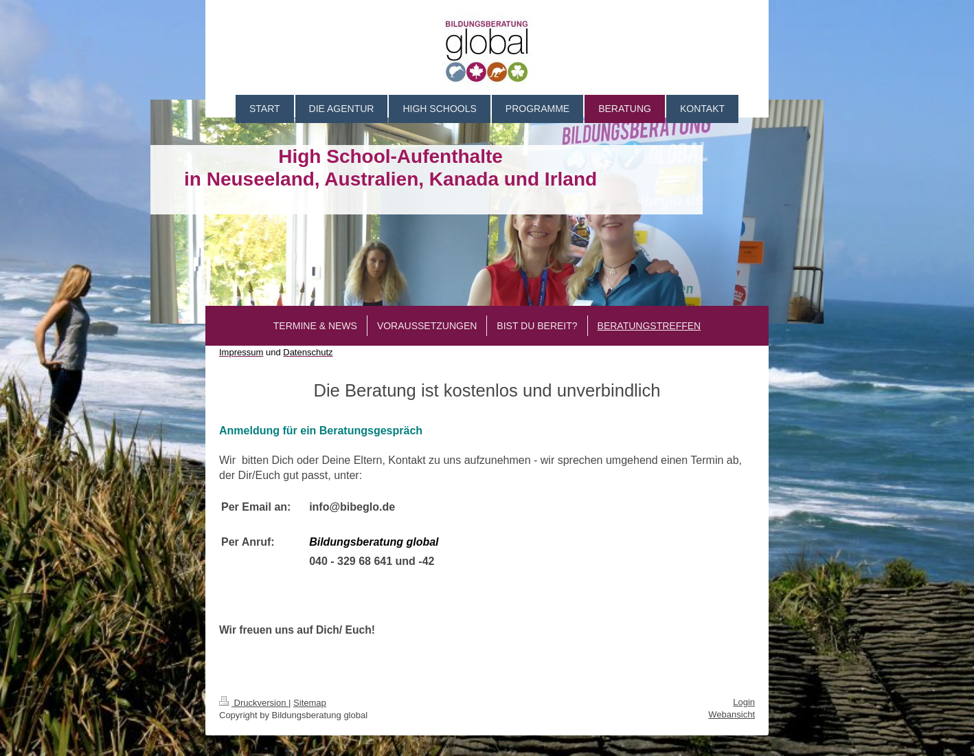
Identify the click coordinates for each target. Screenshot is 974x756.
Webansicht (731, 714)
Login (744, 702)
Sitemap (309, 703)
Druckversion (253, 703)
